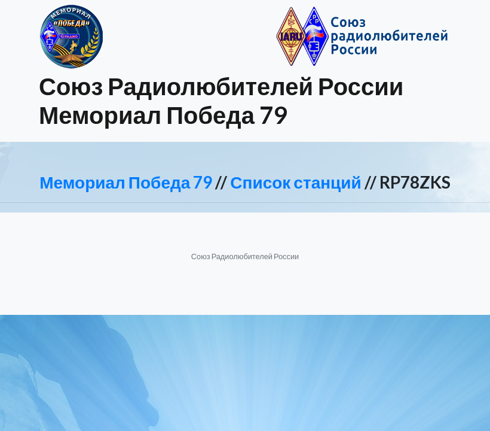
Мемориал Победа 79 (125, 182)
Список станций (295, 182)
